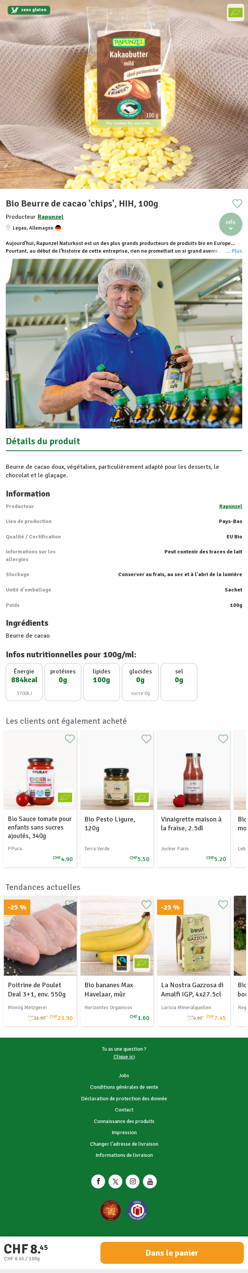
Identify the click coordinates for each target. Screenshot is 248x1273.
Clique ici (124, 1056)
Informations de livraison (124, 1155)
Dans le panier (172, 1253)
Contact (124, 1109)
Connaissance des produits (124, 1121)
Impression (124, 1132)
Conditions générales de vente (124, 1087)
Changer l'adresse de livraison (124, 1144)
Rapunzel (51, 217)
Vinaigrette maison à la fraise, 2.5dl (191, 823)
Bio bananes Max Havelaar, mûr (108, 989)
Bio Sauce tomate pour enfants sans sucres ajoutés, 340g (40, 827)
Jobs (124, 1075)
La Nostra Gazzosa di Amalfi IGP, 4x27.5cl (192, 989)
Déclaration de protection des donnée (124, 1098)
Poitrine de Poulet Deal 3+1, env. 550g (37, 989)
